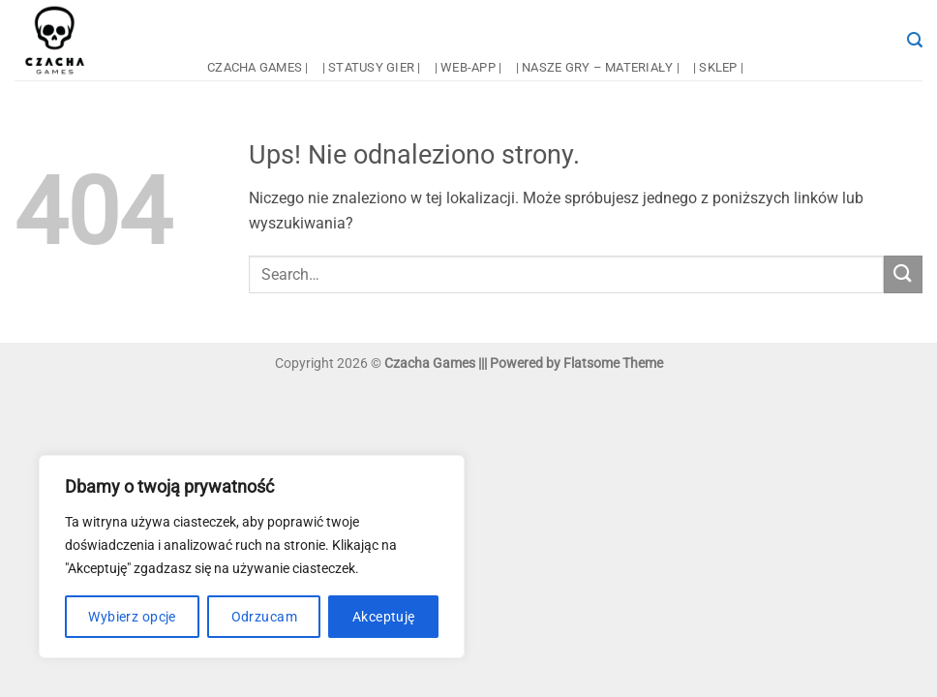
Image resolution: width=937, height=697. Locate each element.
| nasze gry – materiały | (598, 67)
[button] (914, 40)
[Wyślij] (903, 274)
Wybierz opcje (131, 616)
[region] (252, 556)
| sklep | (718, 67)
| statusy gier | (371, 67)
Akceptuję (383, 616)
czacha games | (258, 67)
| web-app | (468, 67)
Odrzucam (264, 616)
